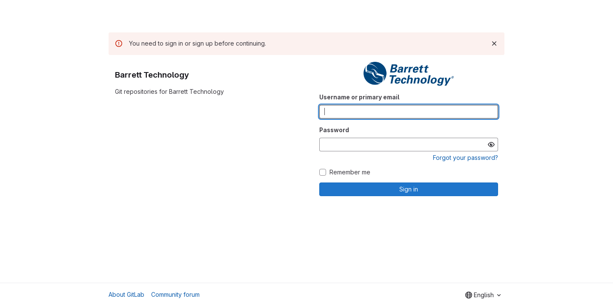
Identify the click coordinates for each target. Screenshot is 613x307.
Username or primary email (359, 97)
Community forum (175, 294)
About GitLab (126, 294)
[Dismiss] (494, 43)
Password (334, 129)
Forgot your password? (465, 157)
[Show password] (491, 144)
